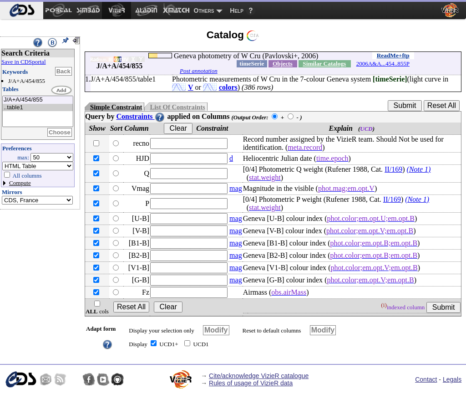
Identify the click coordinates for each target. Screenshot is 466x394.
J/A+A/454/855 (38, 100)
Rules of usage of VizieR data (251, 383)
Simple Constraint (116, 107)
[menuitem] (21, 10)
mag (235, 188)
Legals (452, 379)
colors (228, 87)
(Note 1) (419, 169)
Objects (283, 63)
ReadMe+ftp (393, 55)
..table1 (38, 108)
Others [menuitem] (204, 10)
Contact (426, 379)
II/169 (393, 169)
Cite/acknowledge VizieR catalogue (259, 375)
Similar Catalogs (324, 63)
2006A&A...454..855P (383, 63)
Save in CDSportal (23, 61)
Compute (20, 182)
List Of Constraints (177, 107)
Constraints (140, 116)
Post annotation (199, 70)
